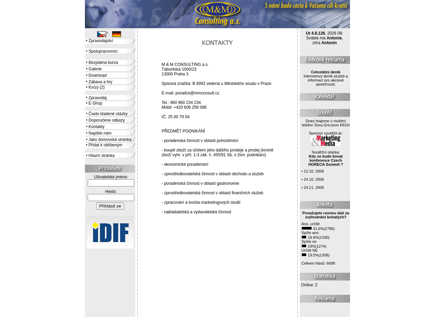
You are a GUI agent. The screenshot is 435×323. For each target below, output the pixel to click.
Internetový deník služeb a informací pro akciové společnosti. (325, 78)
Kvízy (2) (97, 87)
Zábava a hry (100, 81)
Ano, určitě (310, 224)
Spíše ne (308, 241)
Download (98, 75)
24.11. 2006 (314, 187)
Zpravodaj (98, 97)
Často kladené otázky (108, 113)
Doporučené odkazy (107, 120)
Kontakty (97, 126)
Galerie (95, 69)
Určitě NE (309, 250)
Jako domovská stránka (110, 139)
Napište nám (100, 133)
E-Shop (95, 103)
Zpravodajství (101, 40)
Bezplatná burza (103, 62)
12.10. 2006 (314, 171)
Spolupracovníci (103, 51)
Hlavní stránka (102, 155)
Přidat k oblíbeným (105, 145)
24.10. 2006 (314, 179)
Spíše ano (309, 233)
